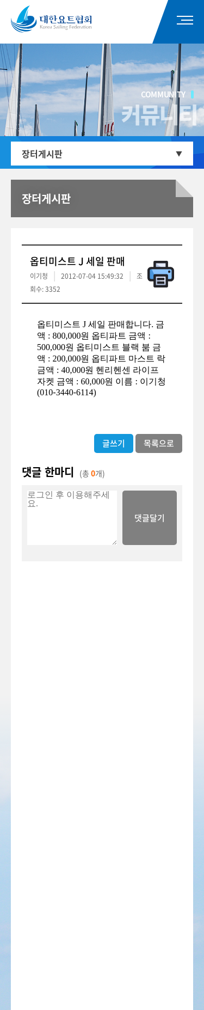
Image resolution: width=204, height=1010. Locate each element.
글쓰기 (113, 443)
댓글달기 (149, 518)
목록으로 (159, 443)
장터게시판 (42, 153)
